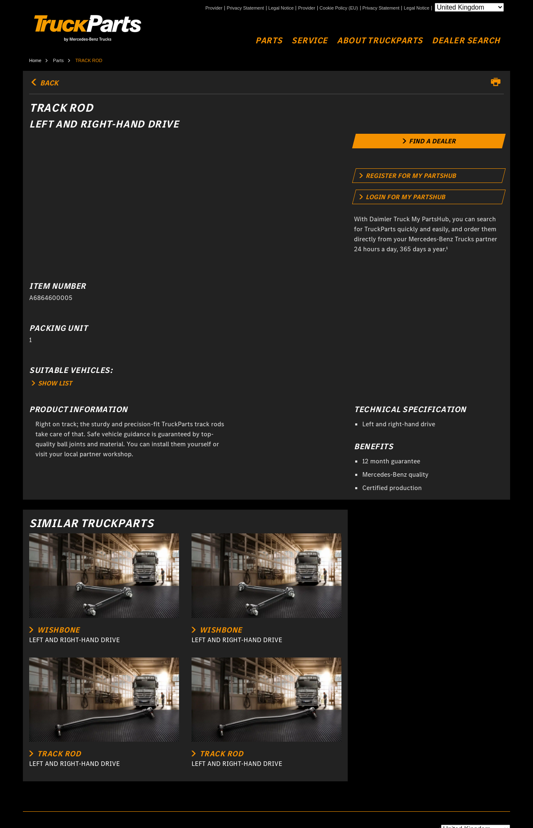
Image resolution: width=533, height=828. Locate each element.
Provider (213, 8)
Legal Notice (281, 8)
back (43, 83)
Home (35, 60)
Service (309, 40)
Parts (268, 40)
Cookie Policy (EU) (338, 8)
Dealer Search (466, 40)
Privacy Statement (245, 8)
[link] (429, 141)
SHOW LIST (52, 383)
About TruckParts (379, 40)
